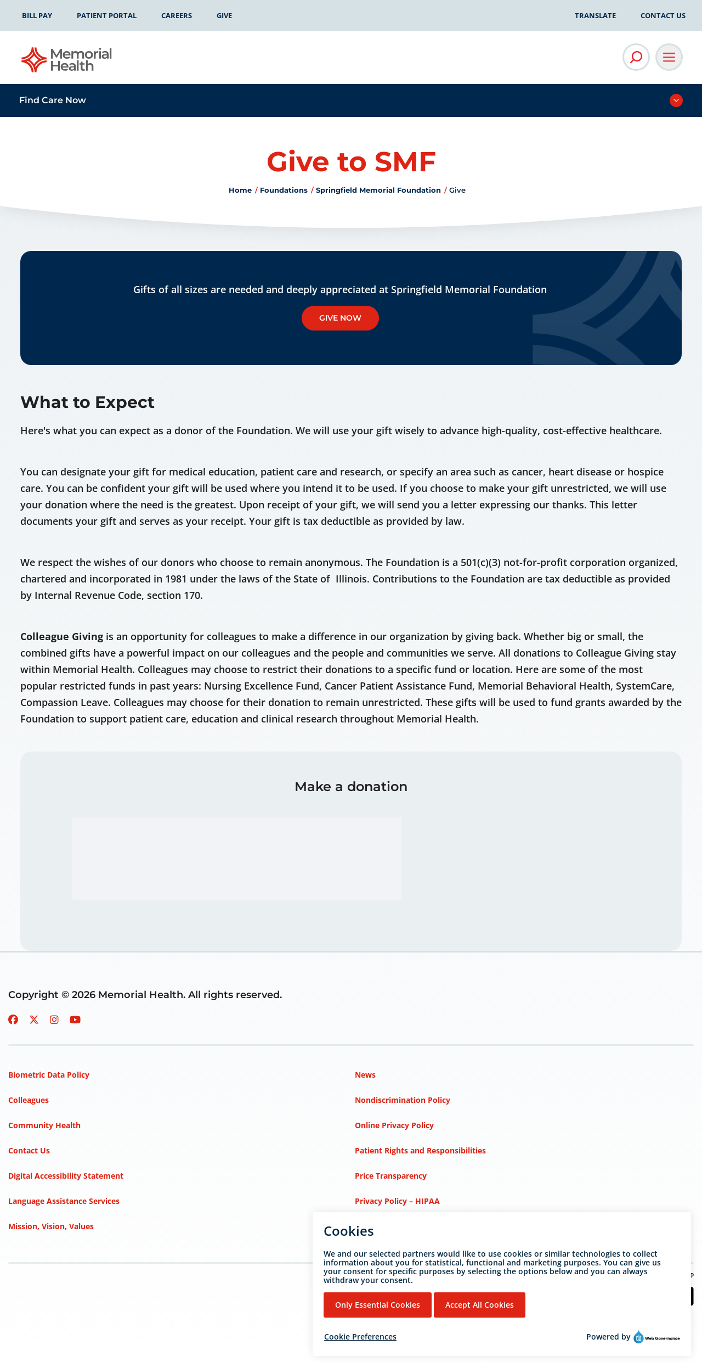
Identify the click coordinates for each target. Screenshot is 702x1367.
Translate (595, 15)
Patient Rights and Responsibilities (420, 1150)
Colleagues (28, 1100)
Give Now (340, 318)
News (365, 1074)
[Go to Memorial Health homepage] (67, 63)
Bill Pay (37, 15)
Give (224, 15)
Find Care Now (52, 100)
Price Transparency (391, 1175)
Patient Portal (107, 15)
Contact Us (663, 15)
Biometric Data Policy (48, 1074)
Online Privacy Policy (394, 1125)
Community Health (44, 1125)
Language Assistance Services (64, 1201)
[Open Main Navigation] (669, 57)
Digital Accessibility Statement (65, 1175)
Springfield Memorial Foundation (378, 190)
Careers (176, 15)
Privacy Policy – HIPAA (397, 1201)
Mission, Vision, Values (51, 1226)
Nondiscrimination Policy (402, 1100)
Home (240, 190)
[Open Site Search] (636, 57)
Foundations (284, 190)
